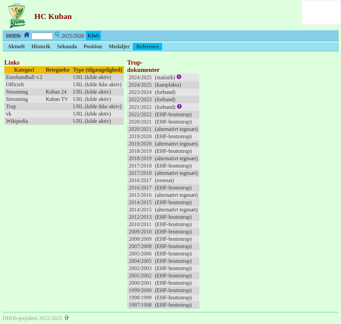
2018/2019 (140, 151)
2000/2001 (140, 283)
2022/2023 (140, 99)
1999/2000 (140, 290)
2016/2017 (140, 180)
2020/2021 (140, 122)
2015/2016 (140, 195)
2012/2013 (140, 217)
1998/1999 (140, 297)
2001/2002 (140, 275)
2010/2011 (140, 224)
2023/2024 (140, 92)
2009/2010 (140, 231)
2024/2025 (140, 77)
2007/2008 (140, 246)
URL (78, 77)
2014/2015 (140, 202)
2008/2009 (140, 239)
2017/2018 (140, 165)
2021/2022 (140, 107)
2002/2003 (140, 268)
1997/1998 (140, 305)
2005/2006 (140, 253)
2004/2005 (140, 261)
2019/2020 (140, 136)
